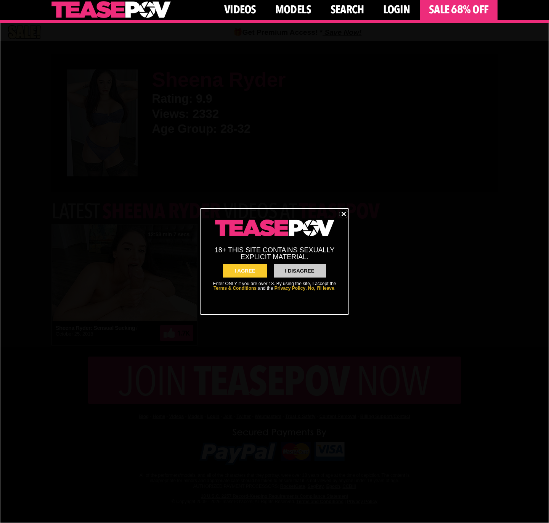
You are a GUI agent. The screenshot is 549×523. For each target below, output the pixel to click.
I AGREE (244, 271)
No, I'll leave (321, 288)
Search (347, 10)
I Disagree (300, 271)
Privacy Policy (289, 288)
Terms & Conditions (235, 288)
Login (396, 10)
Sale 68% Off (458, 10)
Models (293, 10)
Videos (240, 10)
